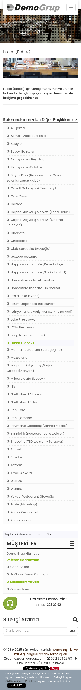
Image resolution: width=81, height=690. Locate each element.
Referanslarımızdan (23, 560)
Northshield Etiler (22, 402)
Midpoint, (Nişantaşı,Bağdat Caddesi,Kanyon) (31, 368)
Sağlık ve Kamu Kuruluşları (28, 574)
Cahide (14, 204)
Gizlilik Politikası (52, 663)
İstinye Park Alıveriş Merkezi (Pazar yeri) (39, 311)
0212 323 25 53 (61, 658)
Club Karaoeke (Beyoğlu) (29, 248)
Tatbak (14, 465)
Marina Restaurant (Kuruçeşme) (34, 349)
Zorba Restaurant (22, 512)
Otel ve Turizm (19, 589)
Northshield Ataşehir (25, 394)
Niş (11, 386)
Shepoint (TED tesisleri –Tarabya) (35, 441)
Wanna (14, 488)
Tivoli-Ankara (19, 473)
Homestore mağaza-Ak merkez (34, 288)
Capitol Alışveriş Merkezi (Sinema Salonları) (35, 222)
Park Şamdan (19, 418)
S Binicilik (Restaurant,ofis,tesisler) (35, 433)
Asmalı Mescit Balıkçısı (26, 135)
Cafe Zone (17, 196)
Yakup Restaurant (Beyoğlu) (31, 496)
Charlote (16, 233)
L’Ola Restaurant (22, 327)
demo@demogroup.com (26, 658)
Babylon (15, 143)
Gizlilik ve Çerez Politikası (20, 681)
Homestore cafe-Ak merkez (30, 280)
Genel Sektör (18, 567)
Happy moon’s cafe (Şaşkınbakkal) (36, 272)
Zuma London (19, 520)
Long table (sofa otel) (26, 335)
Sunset (14, 449)
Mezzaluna (17, 357)
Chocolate (17, 241)
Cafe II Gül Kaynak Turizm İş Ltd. (33, 188)
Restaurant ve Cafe (23, 582)
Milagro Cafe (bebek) (26, 378)
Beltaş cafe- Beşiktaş (25, 159)
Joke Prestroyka (21, 319)
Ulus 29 (14, 480)
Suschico (16, 457)
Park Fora (16, 410)
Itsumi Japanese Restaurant (31, 303)
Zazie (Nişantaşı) (22, 504)
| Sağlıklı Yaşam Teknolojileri (46, 651)
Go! (72, 631)
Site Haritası (26, 663)
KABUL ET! (16, 685)
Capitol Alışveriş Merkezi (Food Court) (38, 212)
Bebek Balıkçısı (20, 151)
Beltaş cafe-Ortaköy (25, 167)
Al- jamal (16, 128)
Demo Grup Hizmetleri (24, 553)
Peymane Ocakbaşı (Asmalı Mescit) (37, 425)
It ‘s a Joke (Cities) (23, 296)
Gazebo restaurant (23, 256)
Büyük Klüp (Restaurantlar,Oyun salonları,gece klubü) (34, 178)
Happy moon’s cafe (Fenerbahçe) (36, 264)
